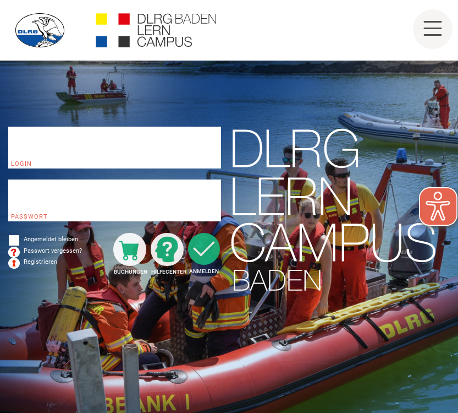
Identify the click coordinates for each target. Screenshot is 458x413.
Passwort (29, 216)
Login (21, 163)
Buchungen (130, 272)
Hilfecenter (167, 272)
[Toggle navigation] (433, 29)
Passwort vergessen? (53, 250)
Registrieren (40, 261)
